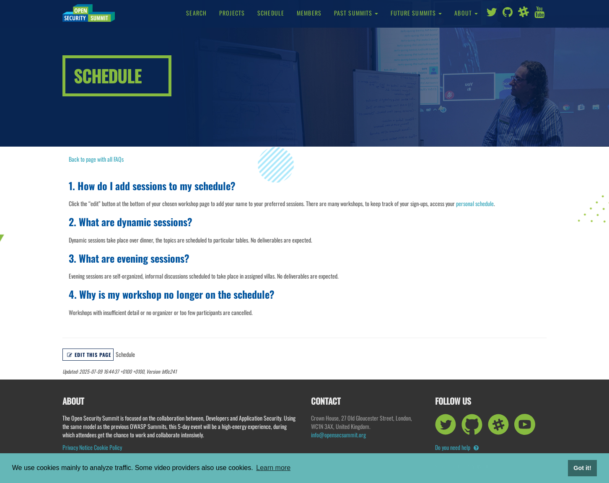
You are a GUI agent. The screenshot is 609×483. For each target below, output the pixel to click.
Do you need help (457, 447)
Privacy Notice (77, 447)
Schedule (270, 12)
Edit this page (89, 354)
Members (309, 12)
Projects (232, 12)
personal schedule (475, 203)
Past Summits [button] (356, 12)
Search (196, 12)
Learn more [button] (273, 467)
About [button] (466, 12)
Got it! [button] (582, 468)
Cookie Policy (108, 447)
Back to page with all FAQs (96, 159)
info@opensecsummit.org (338, 434)
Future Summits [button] (416, 12)
